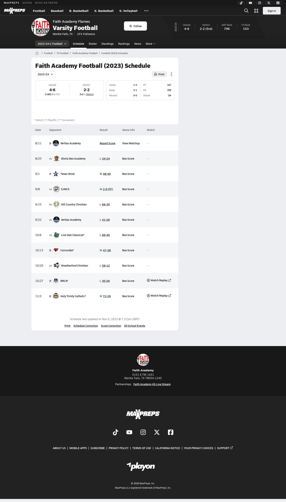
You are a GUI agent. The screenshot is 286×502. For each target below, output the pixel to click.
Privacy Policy (119, 448)
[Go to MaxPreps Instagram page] (143, 432)
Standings (107, 43)
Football (39, 10)
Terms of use (141, 448)
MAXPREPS (11, 2)
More (150, 43)
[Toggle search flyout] (246, 11)
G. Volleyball (128, 10)
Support (225, 448)
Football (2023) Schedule (114, 53)
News (137, 43)
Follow (135, 26)
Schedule (78, 43)
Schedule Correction (85, 325)
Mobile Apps (78, 448)
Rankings (124, 43)
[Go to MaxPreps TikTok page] (115, 432)
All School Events (134, 325)
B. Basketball (79, 10)
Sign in (272, 11)
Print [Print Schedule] (159, 74)
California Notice (167, 448)
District (90, 94)
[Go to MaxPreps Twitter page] (157, 432)
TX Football (62, 53)
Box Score (128, 158)
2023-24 (45, 74)
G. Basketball (104, 10)
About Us (59, 448)
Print (67, 325)
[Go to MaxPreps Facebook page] (171, 432)
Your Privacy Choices (198, 448)
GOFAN (27, 2)
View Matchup (131, 143)
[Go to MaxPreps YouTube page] (129, 432)
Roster (93, 43)
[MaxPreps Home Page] (37, 53)
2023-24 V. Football (52, 43)
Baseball (57, 10)
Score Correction (111, 325)
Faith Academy (143, 363)
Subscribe (98, 448)
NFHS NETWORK (46, 2)
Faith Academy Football (85, 53)
